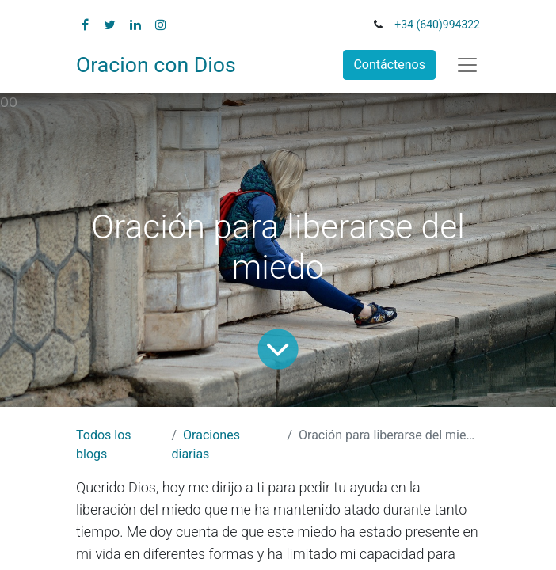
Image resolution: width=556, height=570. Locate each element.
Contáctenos (389, 64)
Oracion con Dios (156, 65)
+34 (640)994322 (437, 24)
